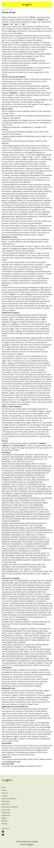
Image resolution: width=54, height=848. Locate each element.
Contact (4, 790)
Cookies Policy (6, 812)
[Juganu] (27, 5)
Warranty (4, 824)
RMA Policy (5, 821)
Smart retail (5, 804)
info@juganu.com (13, 761)
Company (4, 796)
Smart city (5, 793)
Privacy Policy (6, 801)
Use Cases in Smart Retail (10, 807)
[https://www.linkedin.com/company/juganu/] (3, 831)
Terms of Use (6, 810)
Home (3, 9)
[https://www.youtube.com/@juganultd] (3, 834)
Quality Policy (6, 815)
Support (4, 818)
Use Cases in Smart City (9, 799)
